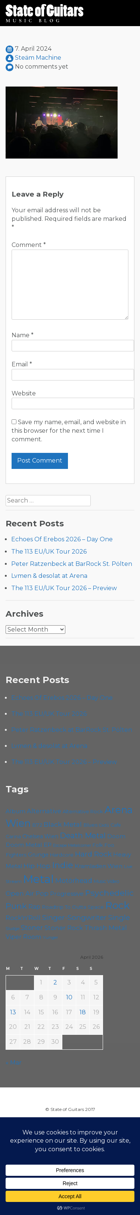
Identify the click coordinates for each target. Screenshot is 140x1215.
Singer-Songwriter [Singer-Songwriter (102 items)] (74, 917)
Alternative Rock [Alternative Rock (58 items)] (83, 811)
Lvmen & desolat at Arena (49, 575)
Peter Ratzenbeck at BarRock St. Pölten (71, 563)
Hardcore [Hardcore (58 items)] (62, 855)
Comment (29, 244)
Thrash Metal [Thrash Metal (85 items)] (105, 927)
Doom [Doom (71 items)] (116, 836)
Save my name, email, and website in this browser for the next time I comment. (69, 431)
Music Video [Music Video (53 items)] (106, 881)
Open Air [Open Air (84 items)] (20, 893)
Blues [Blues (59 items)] (90, 825)
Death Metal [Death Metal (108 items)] (83, 835)
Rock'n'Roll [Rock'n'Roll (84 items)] (23, 917)
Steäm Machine (38, 57)
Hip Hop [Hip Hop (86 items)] (37, 866)
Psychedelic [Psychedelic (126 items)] (109, 893)
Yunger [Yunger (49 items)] (50, 937)
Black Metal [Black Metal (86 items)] (63, 824)
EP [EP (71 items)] (48, 844)
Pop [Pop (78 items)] (42, 893)
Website (24, 393)
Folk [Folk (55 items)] (98, 845)
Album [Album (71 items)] (15, 811)
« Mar (14, 1062)
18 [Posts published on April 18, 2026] (83, 1012)
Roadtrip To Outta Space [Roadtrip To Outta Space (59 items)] (73, 907)
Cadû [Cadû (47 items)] (104, 825)
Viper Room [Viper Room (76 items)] (23, 936)
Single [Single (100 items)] (119, 917)
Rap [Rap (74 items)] (34, 906)
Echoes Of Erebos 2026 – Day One (62, 539)
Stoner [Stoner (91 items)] (32, 927)
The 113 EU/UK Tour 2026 (49, 551)
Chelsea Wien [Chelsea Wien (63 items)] (40, 836)
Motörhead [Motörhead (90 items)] (73, 880)
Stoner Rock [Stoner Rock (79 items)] (63, 927)
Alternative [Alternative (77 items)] (44, 811)
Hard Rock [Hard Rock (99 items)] (93, 854)
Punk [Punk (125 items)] (16, 906)
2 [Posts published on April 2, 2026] (55, 982)
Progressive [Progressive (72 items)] (67, 893)
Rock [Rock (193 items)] (117, 905)
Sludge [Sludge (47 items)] (12, 928)
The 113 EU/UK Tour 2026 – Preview (64, 588)
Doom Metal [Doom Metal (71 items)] (24, 844)
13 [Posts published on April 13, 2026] (13, 1012)
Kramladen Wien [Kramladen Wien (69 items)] (98, 866)
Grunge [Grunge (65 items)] (38, 854)
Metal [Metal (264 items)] (38, 879)
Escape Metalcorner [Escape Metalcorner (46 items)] (72, 845)
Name (23, 335)
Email (22, 364)
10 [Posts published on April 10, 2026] (69, 997)
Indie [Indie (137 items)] (62, 865)
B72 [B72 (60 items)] (37, 825)
